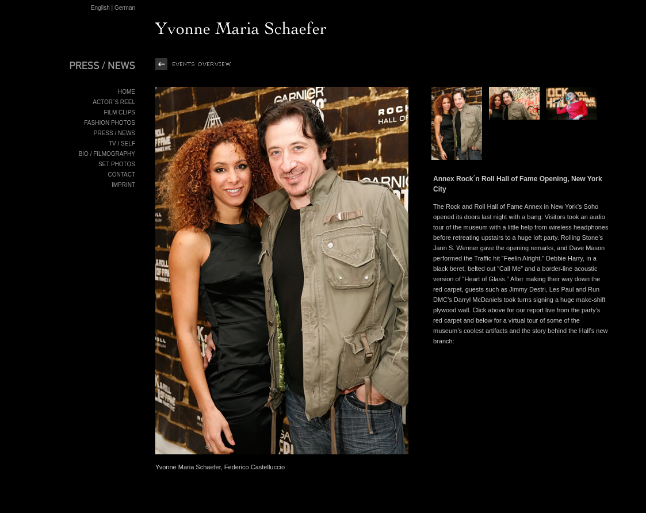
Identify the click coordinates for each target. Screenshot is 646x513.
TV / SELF (122, 143)
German (124, 8)
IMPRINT (123, 185)
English (100, 8)
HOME (126, 92)
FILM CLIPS (119, 112)
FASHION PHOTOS (109, 123)
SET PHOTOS (116, 164)
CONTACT (121, 174)
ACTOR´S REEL (114, 102)
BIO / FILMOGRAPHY (107, 154)
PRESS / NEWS (114, 133)
